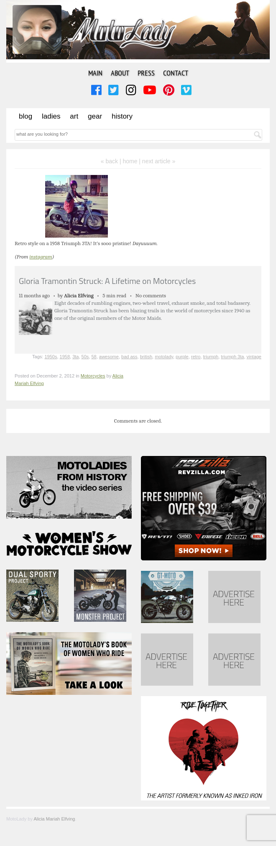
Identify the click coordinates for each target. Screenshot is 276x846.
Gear (95, 116)
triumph (211, 356)
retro (196, 356)
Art (74, 116)
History (122, 116)
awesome (109, 356)
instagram (40, 256)
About (120, 73)
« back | (112, 161)
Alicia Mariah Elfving (54, 818)
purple (182, 356)
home (130, 161)
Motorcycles (93, 375)
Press (146, 73)
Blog (25, 116)
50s (85, 356)
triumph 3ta (232, 356)
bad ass (129, 356)
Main (95, 73)
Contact (175, 73)
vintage (254, 356)
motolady (164, 356)
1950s (50, 356)
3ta (75, 356)
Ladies (51, 116)
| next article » (157, 161)
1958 (65, 356)
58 (93, 356)
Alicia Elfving (79, 295)
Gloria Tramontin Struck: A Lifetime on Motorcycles (107, 280)
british (146, 356)
